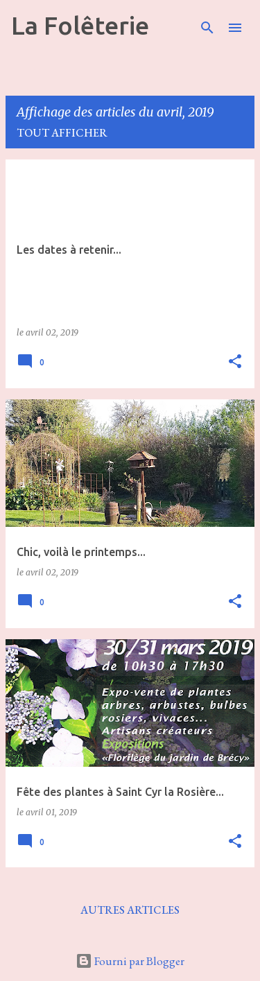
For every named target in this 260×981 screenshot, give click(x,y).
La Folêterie (80, 25)
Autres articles (130, 910)
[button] (235, 362)
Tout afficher (62, 132)
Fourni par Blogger (130, 961)
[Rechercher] (207, 27)
